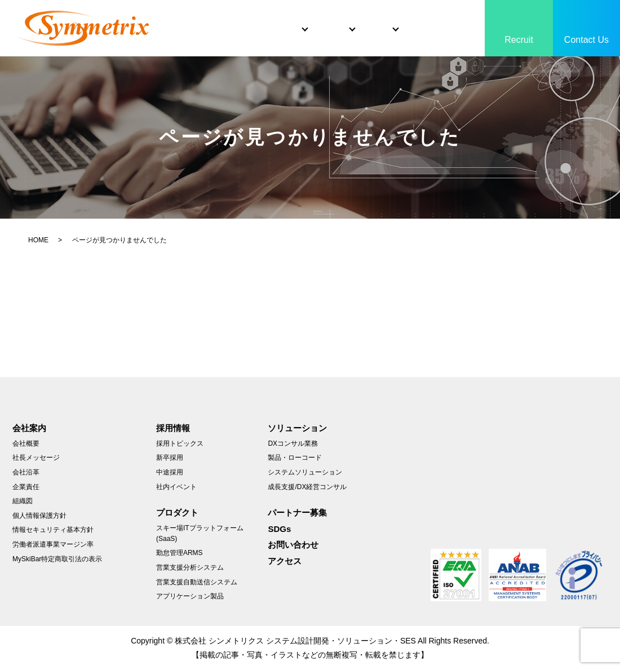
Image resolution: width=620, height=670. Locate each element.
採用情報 (173, 428)
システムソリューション (305, 472)
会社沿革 (25, 472)
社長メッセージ (36, 458)
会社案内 (29, 428)
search (157, 40)
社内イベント (176, 487)
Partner (417, 19)
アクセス (285, 561)
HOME (38, 240)
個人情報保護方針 (39, 516)
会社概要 (25, 443)
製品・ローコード (295, 458)
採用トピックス (179, 443)
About (219, 19)
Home (172, 19)
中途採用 (169, 472)
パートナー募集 (297, 512)
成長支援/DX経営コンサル (307, 487)
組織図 (22, 501)
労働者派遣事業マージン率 (53, 544)
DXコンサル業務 (293, 443)
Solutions (284, 19)
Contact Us (586, 40)
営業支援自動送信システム (196, 582)
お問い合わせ (293, 544)
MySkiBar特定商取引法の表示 (57, 559)
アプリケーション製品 (190, 596)
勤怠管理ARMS (179, 553)
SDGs (467, 19)
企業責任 (25, 487)
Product (353, 19)
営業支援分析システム (190, 567)
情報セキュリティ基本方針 (53, 530)
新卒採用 (169, 458)
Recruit (518, 40)
